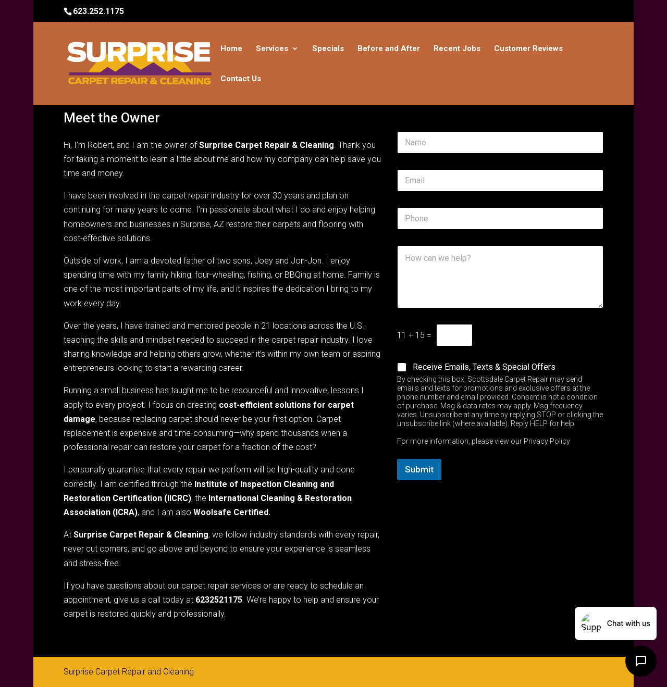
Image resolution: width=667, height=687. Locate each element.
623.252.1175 (98, 11)
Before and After (388, 49)
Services (272, 49)
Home (231, 49)
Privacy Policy (547, 441)
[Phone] (500, 218)
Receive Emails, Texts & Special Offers (484, 367)
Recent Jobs (457, 49)
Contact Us (240, 79)
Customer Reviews (528, 49)
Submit (419, 469)
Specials (328, 49)
